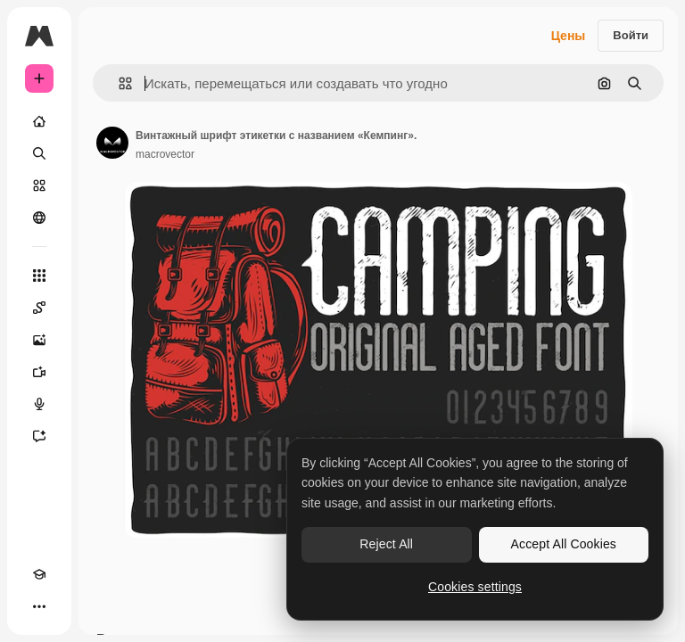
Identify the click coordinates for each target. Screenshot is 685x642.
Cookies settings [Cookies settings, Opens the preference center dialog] (475, 587)
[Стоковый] (39, 185)
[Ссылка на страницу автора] (112, 143)
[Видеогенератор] (39, 372)
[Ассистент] (39, 436)
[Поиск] (39, 153)
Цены (568, 36)
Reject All (386, 544)
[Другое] (39, 606)
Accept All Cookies (563, 544)
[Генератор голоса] (39, 404)
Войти (630, 35)
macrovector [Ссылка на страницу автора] (165, 154)
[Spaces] (39, 307)
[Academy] (39, 574)
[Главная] (39, 121)
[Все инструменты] (39, 275)
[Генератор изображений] (39, 339)
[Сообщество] (39, 217)
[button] (118, 83)
